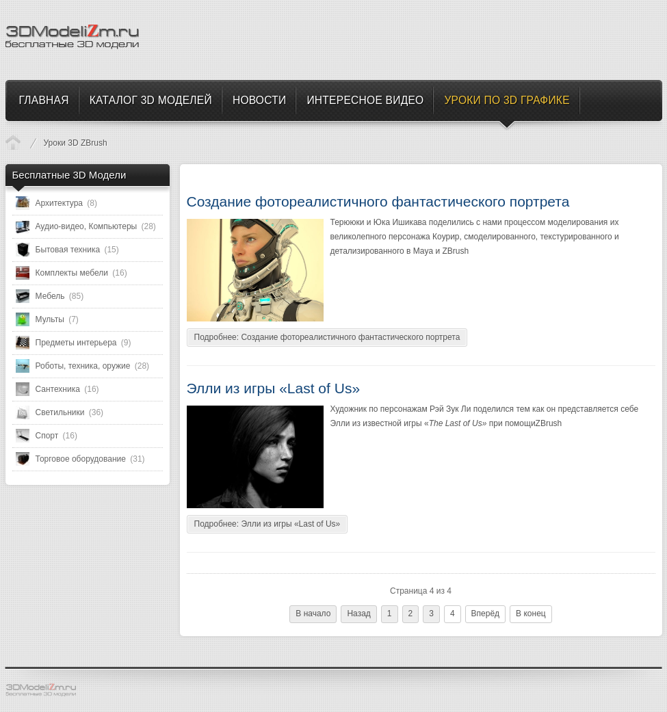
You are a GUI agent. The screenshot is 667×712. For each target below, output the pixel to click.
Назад (358, 613)
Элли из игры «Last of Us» (274, 388)
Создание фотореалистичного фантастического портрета (378, 201)
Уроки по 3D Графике (13, 142)
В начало (313, 613)
